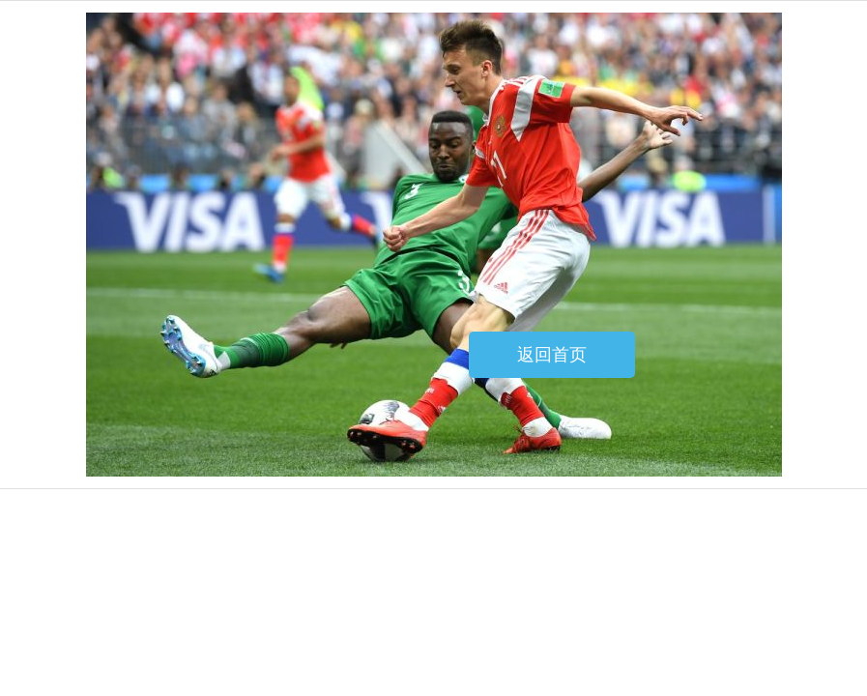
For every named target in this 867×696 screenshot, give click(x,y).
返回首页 (552, 354)
